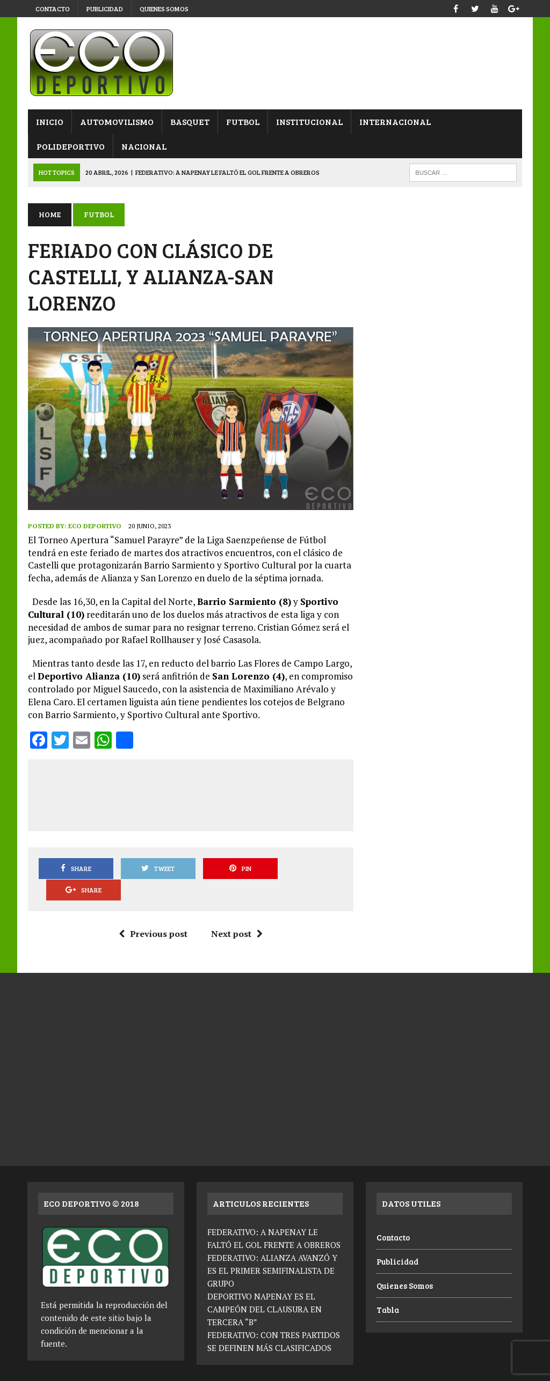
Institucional (309, 121)
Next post (237, 912)
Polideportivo (70, 146)
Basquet (189, 121)
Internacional (394, 121)
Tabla (388, 1288)
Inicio (49, 121)
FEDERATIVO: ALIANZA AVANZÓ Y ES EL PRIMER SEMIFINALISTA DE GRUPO (272, 1249)
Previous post (153, 912)
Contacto (52, 8)
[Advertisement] (232, 794)
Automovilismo (116, 121)
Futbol (242, 121)
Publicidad (104, 8)
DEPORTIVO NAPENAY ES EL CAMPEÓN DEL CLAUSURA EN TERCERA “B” (264, 1288)
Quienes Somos (164, 8)
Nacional (143, 146)
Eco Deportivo (94, 526)
